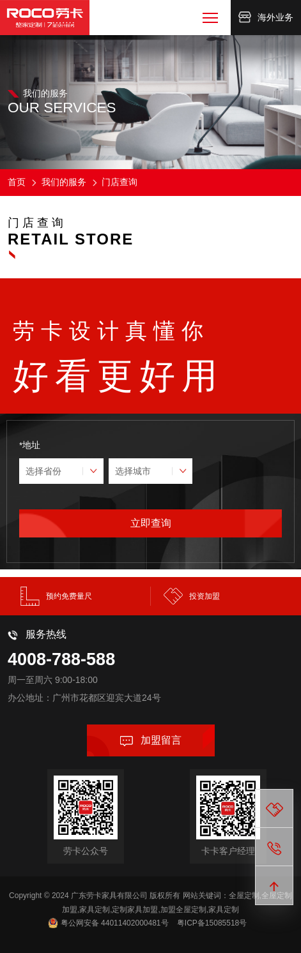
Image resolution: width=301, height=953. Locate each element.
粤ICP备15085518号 (212, 923)
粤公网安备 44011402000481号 (115, 923)
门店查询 (114, 182)
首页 (17, 182)
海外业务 (265, 17)
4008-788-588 (61, 659)
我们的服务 (58, 182)
